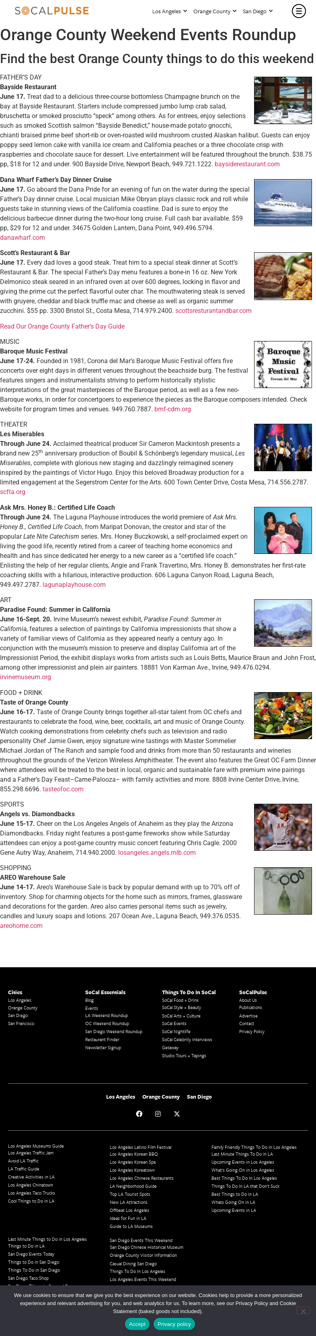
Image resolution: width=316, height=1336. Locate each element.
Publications (250, 1007)
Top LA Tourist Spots (130, 1194)
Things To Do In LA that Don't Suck (245, 1186)
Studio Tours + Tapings (184, 1055)
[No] (303, 1310)
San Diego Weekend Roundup (113, 1031)
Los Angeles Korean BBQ (134, 1153)
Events (91, 1008)
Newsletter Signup (103, 1047)
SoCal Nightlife (176, 1031)
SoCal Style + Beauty (181, 1007)
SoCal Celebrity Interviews (187, 1039)
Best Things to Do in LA (234, 1194)
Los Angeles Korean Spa (133, 1161)
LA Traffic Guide (23, 1168)
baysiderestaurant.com (247, 164)
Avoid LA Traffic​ (23, 1160)
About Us (248, 1000)
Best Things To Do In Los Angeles (244, 1178)
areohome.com (21, 925)
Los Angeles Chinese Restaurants (142, 1178)
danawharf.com (22, 237)
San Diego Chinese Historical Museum (146, 1247)
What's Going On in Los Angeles (242, 1169)
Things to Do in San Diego (33, 1261)
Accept (137, 1324)
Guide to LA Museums (131, 1226)
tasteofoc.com (63, 789)
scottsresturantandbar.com (213, 311)
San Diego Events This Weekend (141, 1240)
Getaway (170, 1047)
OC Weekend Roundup (107, 1023)
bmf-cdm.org (172, 409)
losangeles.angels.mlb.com (157, 852)
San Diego (258, 11)
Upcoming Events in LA (233, 1210)
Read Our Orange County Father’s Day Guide (62, 326)
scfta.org (12, 492)
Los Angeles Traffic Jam (30, 1152)
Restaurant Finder (102, 1039)
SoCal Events (174, 1023)
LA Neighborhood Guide (133, 1186)
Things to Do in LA (26, 1245)
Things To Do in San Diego (34, 1270)
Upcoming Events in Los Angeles (242, 1161)
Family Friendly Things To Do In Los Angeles (254, 1147)
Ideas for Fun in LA (128, 1218)
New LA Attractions (129, 1202)
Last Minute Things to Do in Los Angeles (47, 1239)
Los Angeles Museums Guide (36, 1145)
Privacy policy (174, 1324)
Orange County (214, 11)
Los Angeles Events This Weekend (143, 1279)
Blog (89, 1000)
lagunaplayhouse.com (74, 584)
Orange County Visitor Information (143, 1255)
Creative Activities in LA (31, 1176)
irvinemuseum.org (25, 677)
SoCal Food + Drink (180, 1000)
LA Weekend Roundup (106, 1015)
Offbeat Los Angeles (129, 1210)
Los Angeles (169, 11)
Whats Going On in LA (233, 1202)
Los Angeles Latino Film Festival (140, 1147)
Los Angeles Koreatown (132, 1169)
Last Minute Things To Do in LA (242, 1153)
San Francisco (21, 1023)
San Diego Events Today (31, 1253)
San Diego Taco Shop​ (28, 1278)
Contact (246, 1023)
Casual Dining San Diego (133, 1263)
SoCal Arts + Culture (181, 1015)
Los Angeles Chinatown (30, 1184)
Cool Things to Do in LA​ (31, 1200)
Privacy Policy (252, 1031)
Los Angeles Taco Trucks (31, 1192)
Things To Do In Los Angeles (137, 1271)
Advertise (248, 1015)
